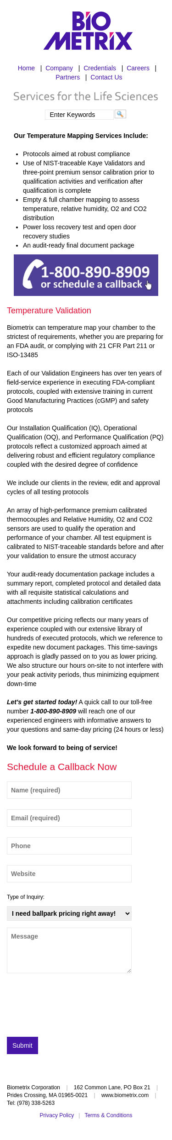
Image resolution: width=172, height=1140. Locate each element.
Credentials (99, 68)
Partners (67, 77)
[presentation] (76, 1007)
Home (26, 68)
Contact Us (106, 77)
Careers (138, 68)
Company (59, 68)
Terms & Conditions (108, 1115)
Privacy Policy (57, 1115)
